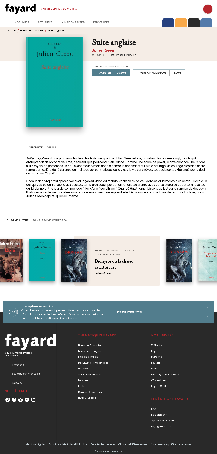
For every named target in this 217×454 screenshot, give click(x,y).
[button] (122, 55)
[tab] (8, 22)
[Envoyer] (203, 311)
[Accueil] (20, 9)
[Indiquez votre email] (157, 312)
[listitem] (8, 400)
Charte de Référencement (133, 444)
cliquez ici (72, 318)
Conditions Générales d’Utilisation (68, 444)
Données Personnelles (103, 444)
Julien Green (104, 50)
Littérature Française (31, 30)
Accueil (12, 30)
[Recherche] (207, 9)
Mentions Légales (36, 444)
